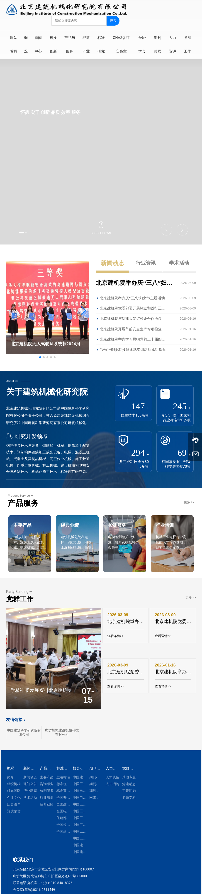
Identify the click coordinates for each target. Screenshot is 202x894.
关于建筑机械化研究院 (47, 392)
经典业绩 (76, 543)
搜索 (113, 20)
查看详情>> (116, 645)
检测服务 (123, 543)
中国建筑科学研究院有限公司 (24, 740)
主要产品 (28, 543)
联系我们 (23, 868)
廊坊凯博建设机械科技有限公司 (62, 740)
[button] (25, 232)
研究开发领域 (27, 436)
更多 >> (189, 510)
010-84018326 (62, 891)
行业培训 (171, 543)
